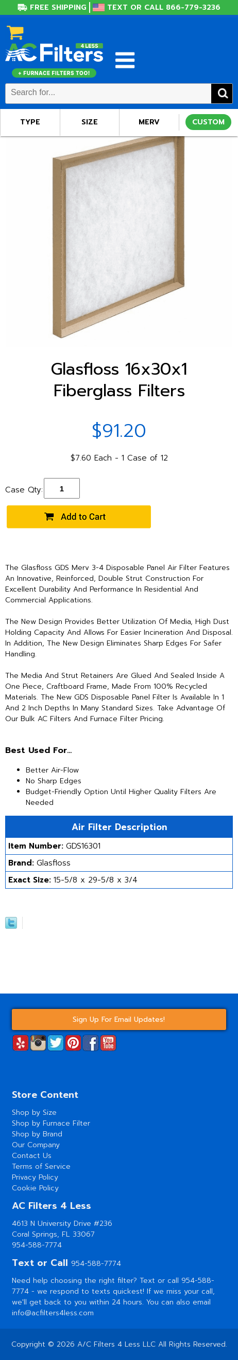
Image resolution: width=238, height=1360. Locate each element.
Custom (208, 122)
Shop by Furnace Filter (51, 1123)
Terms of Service (41, 1166)
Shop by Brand (37, 1134)
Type (30, 122)
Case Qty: (24, 489)
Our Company (36, 1145)
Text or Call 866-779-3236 (163, 7)
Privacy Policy (35, 1177)
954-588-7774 (37, 1245)
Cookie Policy (35, 1188)
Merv (149, 122)
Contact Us (32, 1155)
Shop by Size (34, 1112)
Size (89, 122)
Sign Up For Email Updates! (119, 1019)
